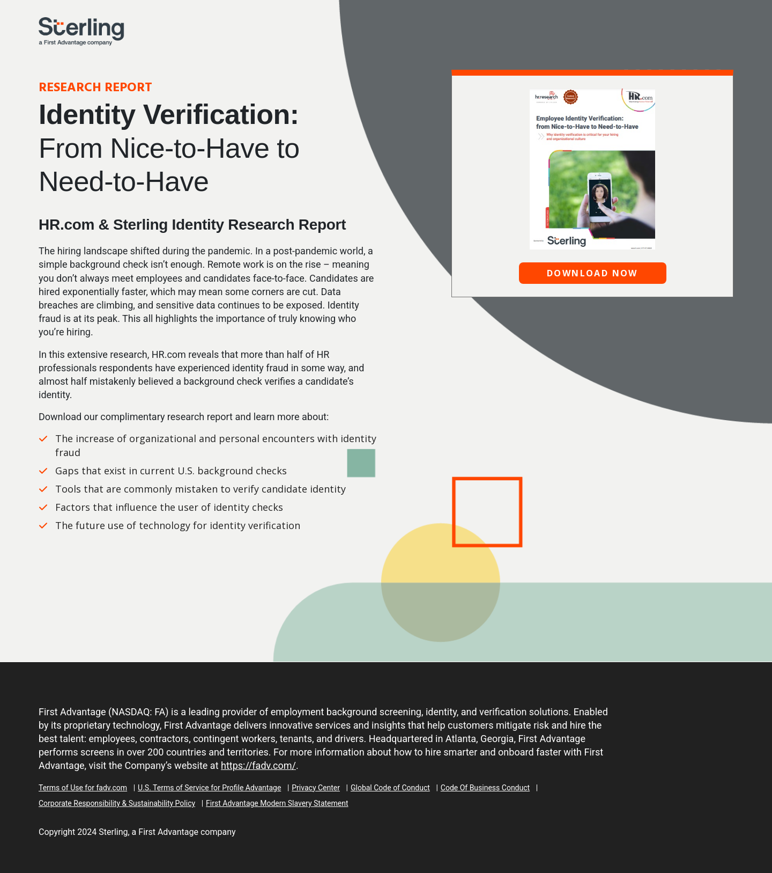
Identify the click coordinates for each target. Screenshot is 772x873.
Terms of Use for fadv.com (83, 787)
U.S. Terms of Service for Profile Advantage (209, 787)
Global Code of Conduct (390, 787)
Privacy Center (316, 787)
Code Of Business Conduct (485, 787)
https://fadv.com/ (258, 765)
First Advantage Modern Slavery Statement (277, 803)
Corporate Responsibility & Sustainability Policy (117, 803)
